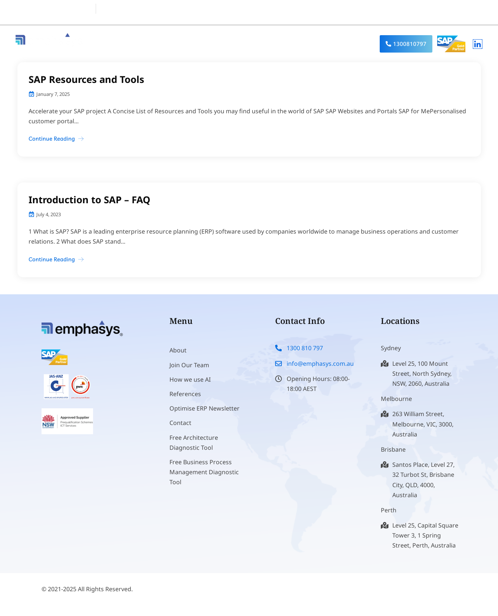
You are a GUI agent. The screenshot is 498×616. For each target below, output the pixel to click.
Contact (180, 431)
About (170, 44)
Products (211, 44)
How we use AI (190, 388)
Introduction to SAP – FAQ (90, 199)
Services (255, 44)
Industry (298, 44)
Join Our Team (189, 373)
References (346, 44)
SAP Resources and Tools (87, 79)
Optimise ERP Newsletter (204, 417)
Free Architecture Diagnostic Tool (193, 451)
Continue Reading (52, 138)
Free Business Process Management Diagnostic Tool (204, 480)
